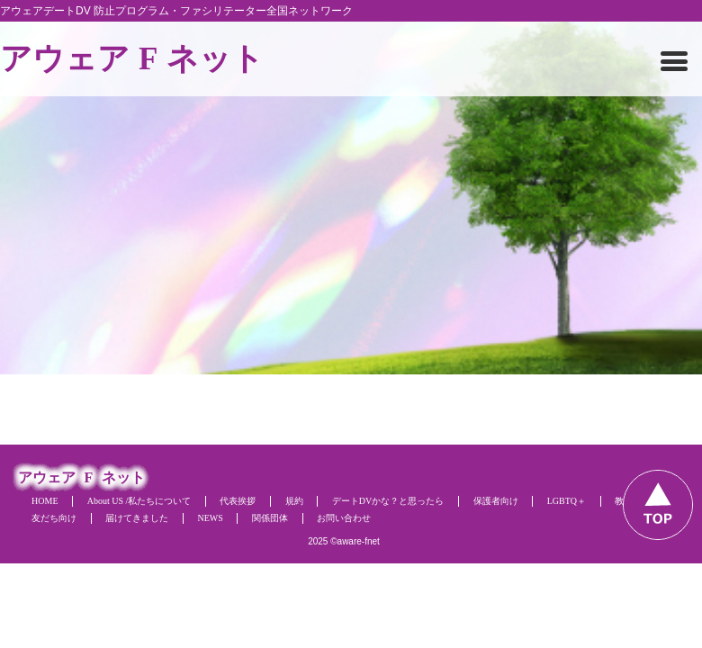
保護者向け (495, 501)
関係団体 (270, 518)
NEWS (209, 518)
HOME (45, 501)
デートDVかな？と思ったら (388, 501)
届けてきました (136, 518)
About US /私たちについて (139, 501)
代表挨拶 (238, 501)
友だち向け (54, 518)
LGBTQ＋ (566, 501)
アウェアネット (132, 58)
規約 (294, 501)
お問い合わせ (344, 518)
